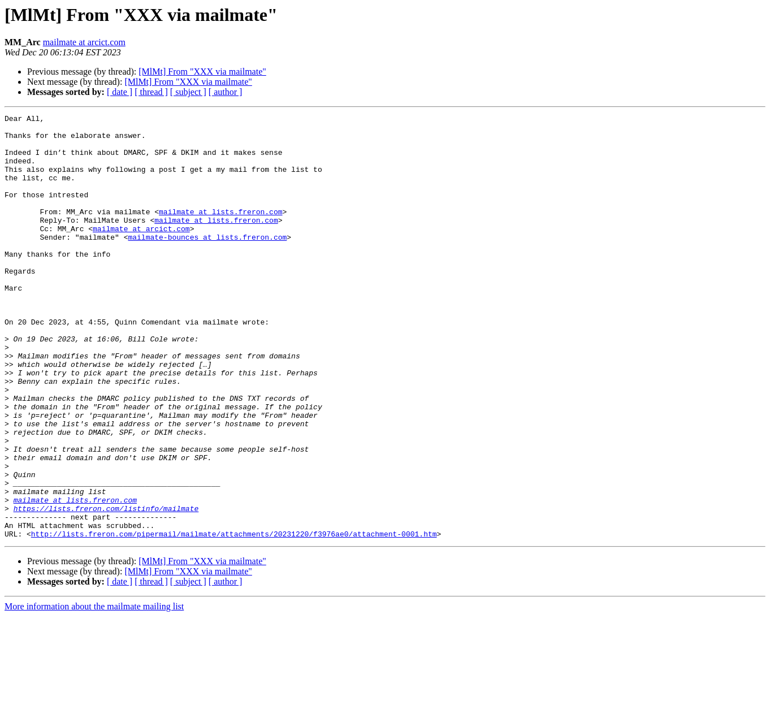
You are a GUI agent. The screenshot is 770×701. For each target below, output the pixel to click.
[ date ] (119, 92)
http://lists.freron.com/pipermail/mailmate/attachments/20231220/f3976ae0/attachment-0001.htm (234, 618)
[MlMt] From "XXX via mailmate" (202, 71)
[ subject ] (188, 92)
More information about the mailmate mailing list (94, 691)
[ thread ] (151, 92)
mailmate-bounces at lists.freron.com (207, 262)
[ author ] (226, 92)
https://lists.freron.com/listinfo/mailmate (106, 588)
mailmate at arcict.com (84, 42)
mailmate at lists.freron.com (220, 232)
